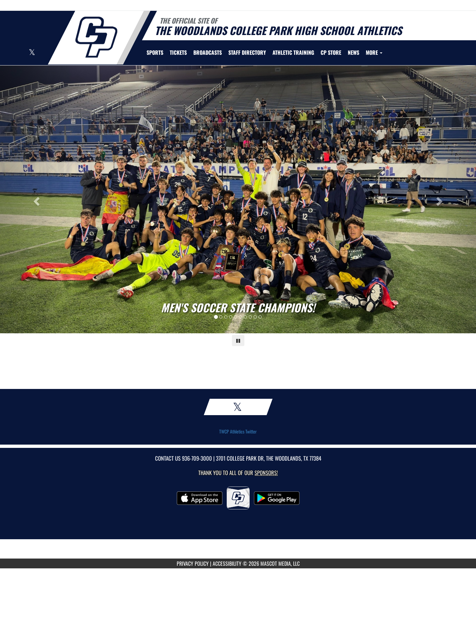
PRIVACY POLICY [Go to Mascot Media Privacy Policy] (193, 563)
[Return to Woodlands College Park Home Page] (96, 37)
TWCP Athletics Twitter (238, 431)
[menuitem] (178, 52)
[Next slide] (440, 199)
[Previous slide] (35, 199)
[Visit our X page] (32, 52)
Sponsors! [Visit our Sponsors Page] (266, 473)
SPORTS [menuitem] (155, 52)
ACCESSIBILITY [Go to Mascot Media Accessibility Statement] (227, 563)
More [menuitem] (374, 52)
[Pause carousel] (238, 340)
